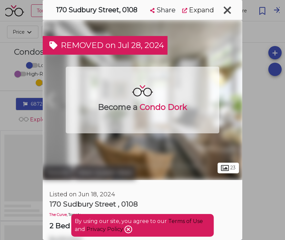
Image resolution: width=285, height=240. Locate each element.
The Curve (58, 215)
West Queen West (105, 172)
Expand (198, 10)
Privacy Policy (105, 229)
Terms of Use (185, 221)
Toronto (57, 172)
